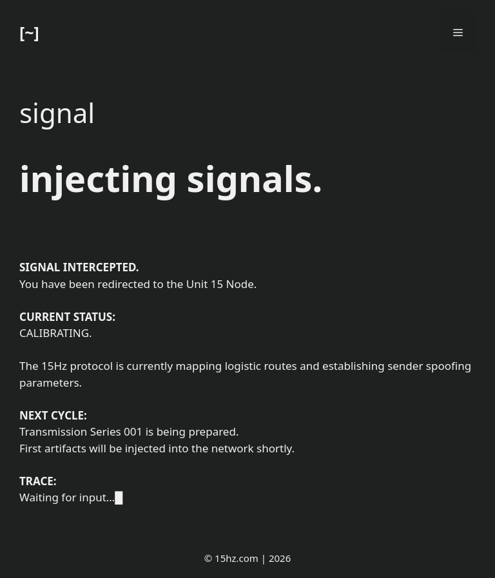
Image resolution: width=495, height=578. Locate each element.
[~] (29, 32)
